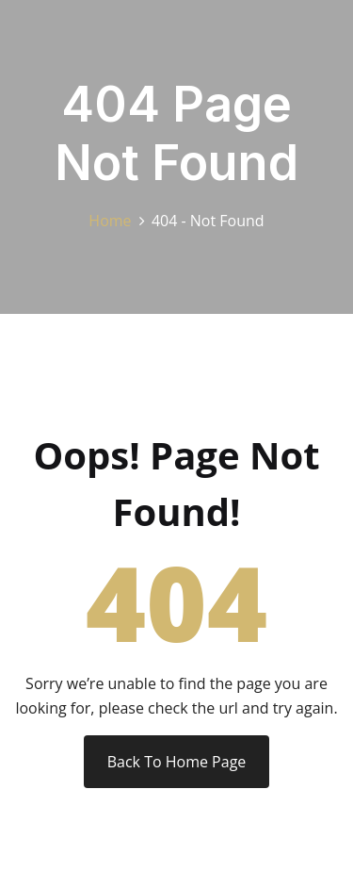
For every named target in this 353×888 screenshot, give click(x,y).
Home (113, 220)
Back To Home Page (177, 761)
